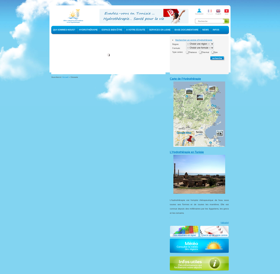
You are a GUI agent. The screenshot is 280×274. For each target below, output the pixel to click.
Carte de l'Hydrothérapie (185, 78)
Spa (216, 52)
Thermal (205, 52)
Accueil (65, 77)
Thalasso (193, 52)
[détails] (225, 222)
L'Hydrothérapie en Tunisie (187, 152)
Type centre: (177, 52)
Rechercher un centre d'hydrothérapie (193, 40)
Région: (175, 44)
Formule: (176, 48)
